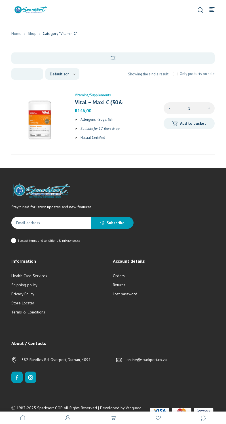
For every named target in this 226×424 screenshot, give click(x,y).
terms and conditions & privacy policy (54, 241)
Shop (32, 33)
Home (16, 33)
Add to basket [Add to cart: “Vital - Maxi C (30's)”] (193, 123)
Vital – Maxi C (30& (99, 102)
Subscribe (115, 222)
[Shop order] (62, 74)
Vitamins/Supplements (93, 95)
